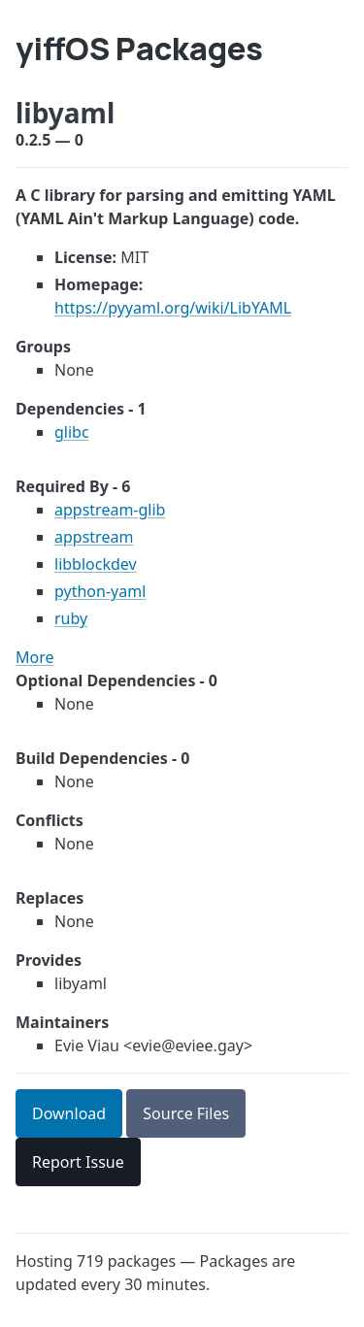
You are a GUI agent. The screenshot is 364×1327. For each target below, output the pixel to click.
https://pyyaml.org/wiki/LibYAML (172, 307)
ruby (70, 618)
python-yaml (100, 591)
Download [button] (69, 1113)
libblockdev (95, 564)
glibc (71, 432)
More (35, 657)
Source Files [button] (186, 1113)
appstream (93, 536)
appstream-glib (109, 509)
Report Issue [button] (78, 1162)
